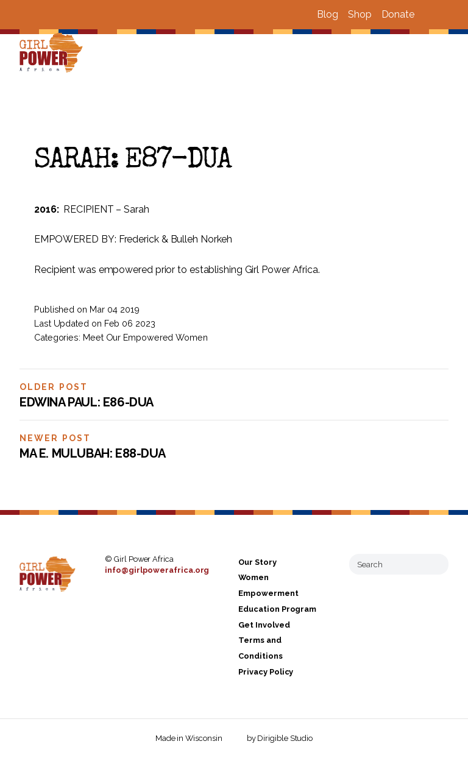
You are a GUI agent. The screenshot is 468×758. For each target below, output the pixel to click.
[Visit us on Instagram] (443, 14)
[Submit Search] (434, 564)
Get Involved (263, 624)
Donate (397, 14)
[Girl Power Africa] (54, 53)
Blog (327, 14)
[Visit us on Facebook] (429, 14)
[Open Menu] (451, 53)
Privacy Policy (265, 671)
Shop (360, 14)
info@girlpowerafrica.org (157, 570)
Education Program (277, 609)
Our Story (257, 562)
